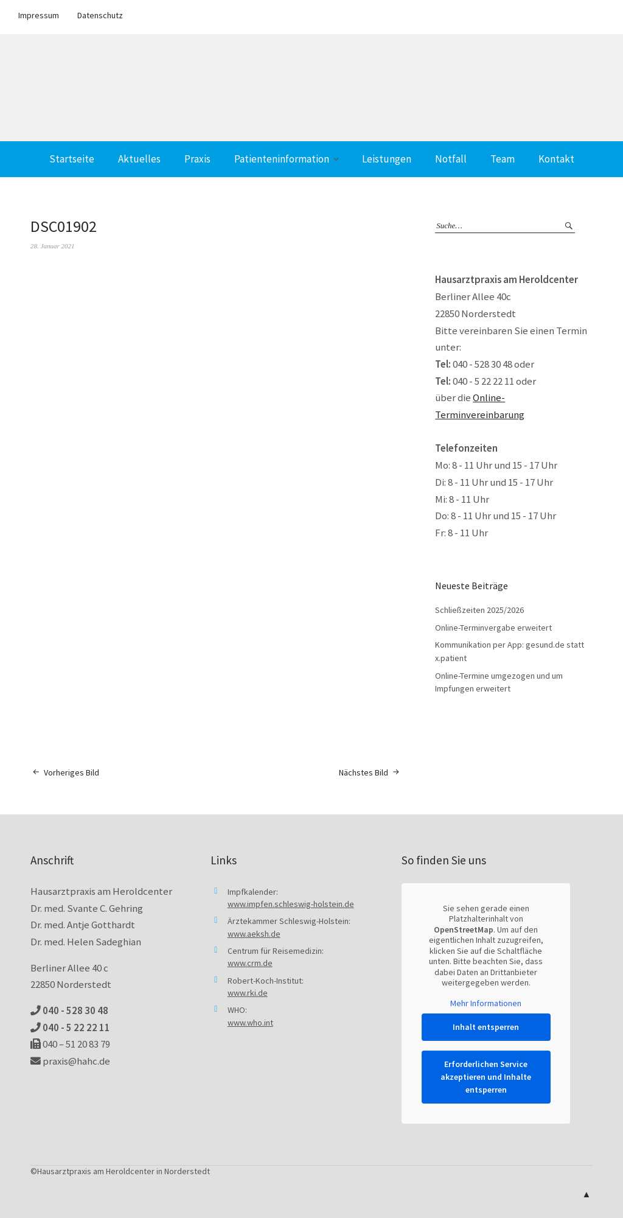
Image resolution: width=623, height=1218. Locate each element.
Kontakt (556, 159)
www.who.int (250, 1022)
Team (502, 159)
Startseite (71, 159)
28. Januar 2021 (52, 246)
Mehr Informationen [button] (485, 1003)
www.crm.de (250, 962)
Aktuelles (139, 159)
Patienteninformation (281, 159)
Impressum (38, 15)
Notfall (451, 159)
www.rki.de (248, 992)
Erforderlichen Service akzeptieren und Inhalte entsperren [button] (485, 1077)
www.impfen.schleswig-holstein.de (291, 903)
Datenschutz (100, 15)
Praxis (197, 159)
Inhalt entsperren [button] (486, 1026)
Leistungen (386, 159)
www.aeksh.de (254, 933)
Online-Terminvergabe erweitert (493, 627)
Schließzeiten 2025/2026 (479, 609)
